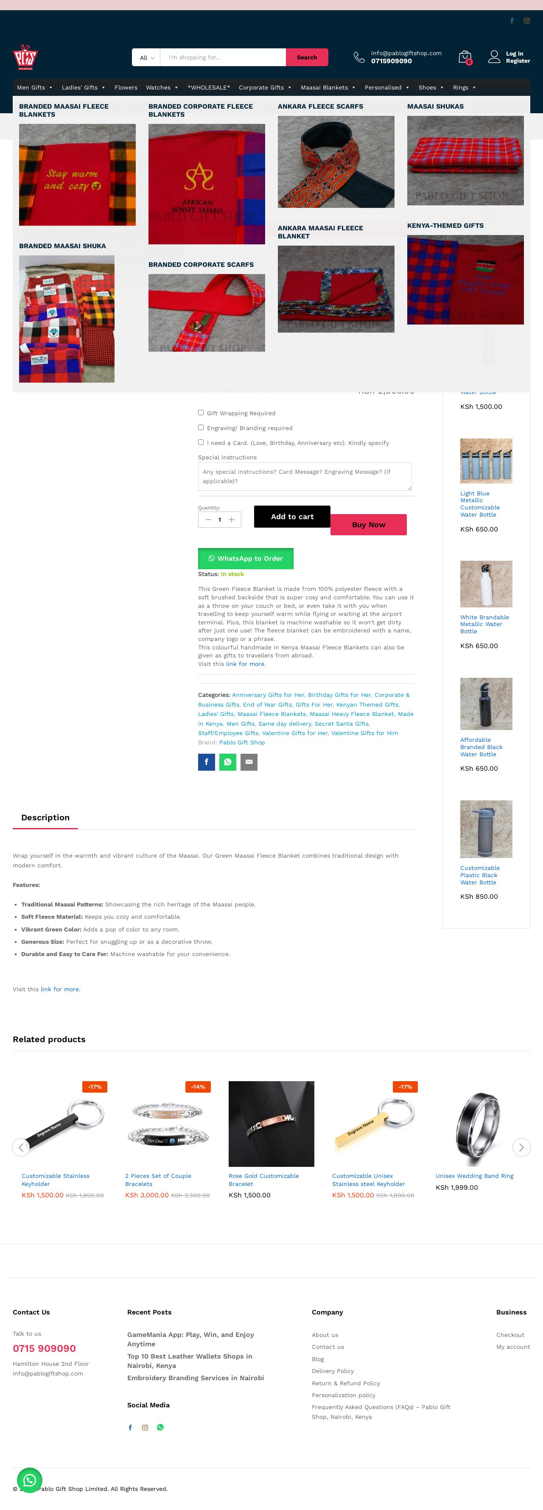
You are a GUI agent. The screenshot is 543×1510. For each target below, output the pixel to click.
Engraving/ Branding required (250, 428)
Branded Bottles (278, 104)
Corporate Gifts (265, 87)
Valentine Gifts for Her (294, 733)
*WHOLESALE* (209, 87)
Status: (208, 573)
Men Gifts (35, 87)
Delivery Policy (333, 1370)
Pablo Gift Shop (242, 171)
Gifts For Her (314, 704)
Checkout (510, 1334)
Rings (465, 87)
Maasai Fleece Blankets (272, 713)
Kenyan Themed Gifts (367, 704)
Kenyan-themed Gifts (48, 104)
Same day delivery (284, 723)
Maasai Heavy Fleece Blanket (352, 713)
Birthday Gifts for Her (339, 694)
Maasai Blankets (328, 87)
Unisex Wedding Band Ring (474, 1175)
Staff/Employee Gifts (228, 733)
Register (518, 60)
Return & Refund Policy (346, 1383)
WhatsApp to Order (250, 558)
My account (513, 1346)
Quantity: (209, 507)
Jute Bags (422, 104)
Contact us (461, 104)
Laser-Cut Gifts (377, 104)
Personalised (387, 87)
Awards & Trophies (114, 104)
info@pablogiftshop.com (406, 53)
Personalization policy (343, 1395)
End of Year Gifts (267, 704)
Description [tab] (45, 817)
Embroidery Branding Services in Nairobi (195, 1378)
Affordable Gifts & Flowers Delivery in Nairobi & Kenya (115, 126)
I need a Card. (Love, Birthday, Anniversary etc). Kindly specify (298, 442)
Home (21, 126)
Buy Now (369, 524)
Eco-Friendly (328, 104)
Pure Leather (227, 104)
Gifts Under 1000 (174, 104)
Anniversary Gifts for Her (268, 694)
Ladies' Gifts (84, 87)
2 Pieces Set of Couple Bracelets (158, 1179)
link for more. (245, 663)
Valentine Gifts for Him (364, 733)
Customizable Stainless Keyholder (56, 1179)
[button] (246, 558)
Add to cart (292, 516)
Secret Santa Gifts (342, 723)
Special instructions (227, 457)
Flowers (126, 87)
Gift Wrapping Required (241, 413)
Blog (318, 1359)
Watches (162, 87)
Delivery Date (227, 325)
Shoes (432, 87)
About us (325, 1334)
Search (307, 57)
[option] (64, 1146)
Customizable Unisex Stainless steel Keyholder (368, 1179)
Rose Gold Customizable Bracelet (264, 1179)
